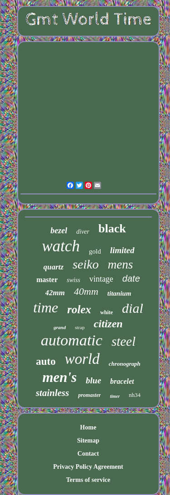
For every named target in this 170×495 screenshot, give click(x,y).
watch (61, 246)
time (45, 307)
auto (45, 361)
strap (79, 327)
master (47, 279)
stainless (52, 392)
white (106, 312)
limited (122, 250)
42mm (55, 292)
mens (120, 264)
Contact (88, 453)
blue (93, 380)
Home (88, 427)
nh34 (135, 394)
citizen (108, 324)
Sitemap (88, 440)
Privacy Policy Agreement (88, 466)
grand (59, 327)
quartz (53, 267)
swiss (73, 280)
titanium (119, 293)
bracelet (122, 381)
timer (115, 396)
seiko (86, 264)
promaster (89, 395)
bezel (58, 230)
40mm (86, 291)
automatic (71, 340)
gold (95, 251)
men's (60, 377)
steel (124, 341)
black (112, 228)
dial (132, 308)
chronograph (125, 363)
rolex (79, 309)
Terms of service (88, 479)
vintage (101, 278)
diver (82, 231)
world (82, 359)
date (131, 278)
